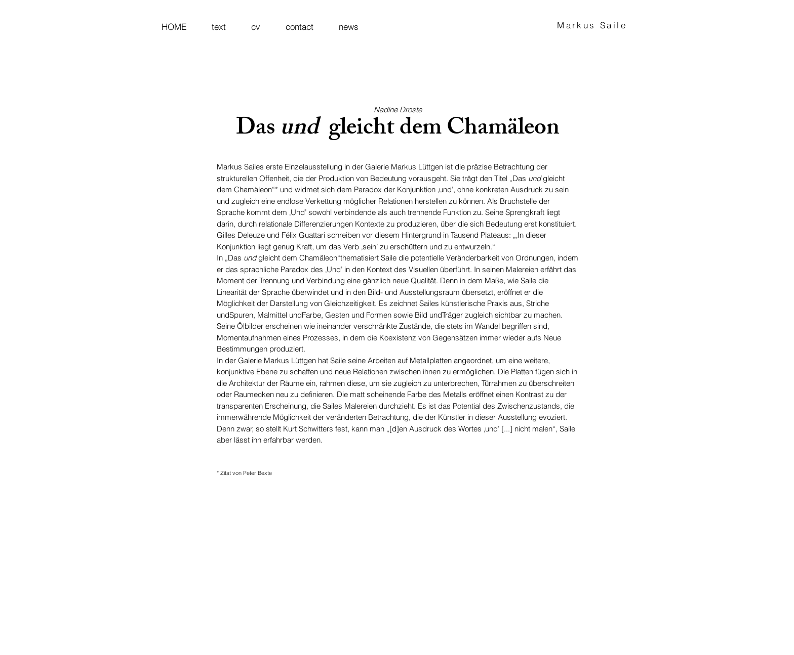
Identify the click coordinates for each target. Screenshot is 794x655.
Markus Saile (592, 25)
